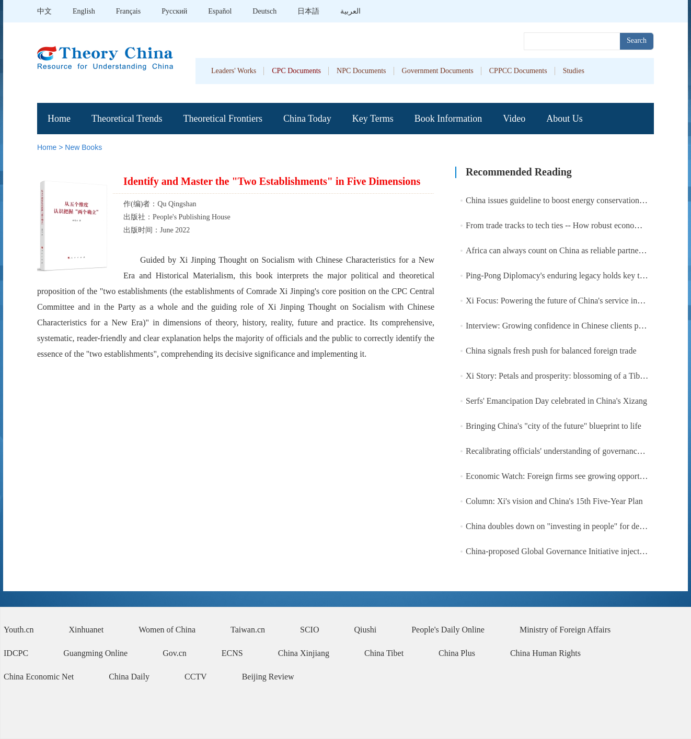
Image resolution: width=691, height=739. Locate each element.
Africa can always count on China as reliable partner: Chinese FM (576, 250)
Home (59, 118)
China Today (307, 118)
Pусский (174, 11)
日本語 (308, 11)
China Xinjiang (303, 653)
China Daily (129, 676)
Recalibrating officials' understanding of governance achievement (575, 451)
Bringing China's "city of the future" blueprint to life (553, 425)
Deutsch (264, 11)
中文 (44, 11)
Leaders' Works (233, 71)
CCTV (196, 676)
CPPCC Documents (518, 71)
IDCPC (16, 653)
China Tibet (384, 653)
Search (637, 40)
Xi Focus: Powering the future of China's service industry (562, 300)
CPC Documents (296, 71)
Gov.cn (175, 653)
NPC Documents (361, 71)
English (84, 11)
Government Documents (438, 71)
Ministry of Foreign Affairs (565, 629)
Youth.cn (19, 629)
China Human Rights (545, 653)
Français (128, 11)
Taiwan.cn (248, 629)
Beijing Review (268, 676)
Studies (573, 71)
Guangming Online (95, 653)
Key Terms (373, 118)
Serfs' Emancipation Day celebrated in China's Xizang (556, 400)
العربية (350, 11)
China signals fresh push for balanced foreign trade (551, 350)
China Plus (457, 653)
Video (514, 118)
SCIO (309, 629)
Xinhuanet (86, 629)
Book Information (448, 118)
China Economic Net (39, 676)
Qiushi (365, 629)
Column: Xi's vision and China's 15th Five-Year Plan (554, 501)
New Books (83, 147)
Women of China (167, 629)
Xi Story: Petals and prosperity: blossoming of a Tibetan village (572, 375)
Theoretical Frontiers (222, 118)
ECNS (232, 653)
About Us (564, 118)
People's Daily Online (448, 629)
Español (220, 11)
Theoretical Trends (126, 118)
